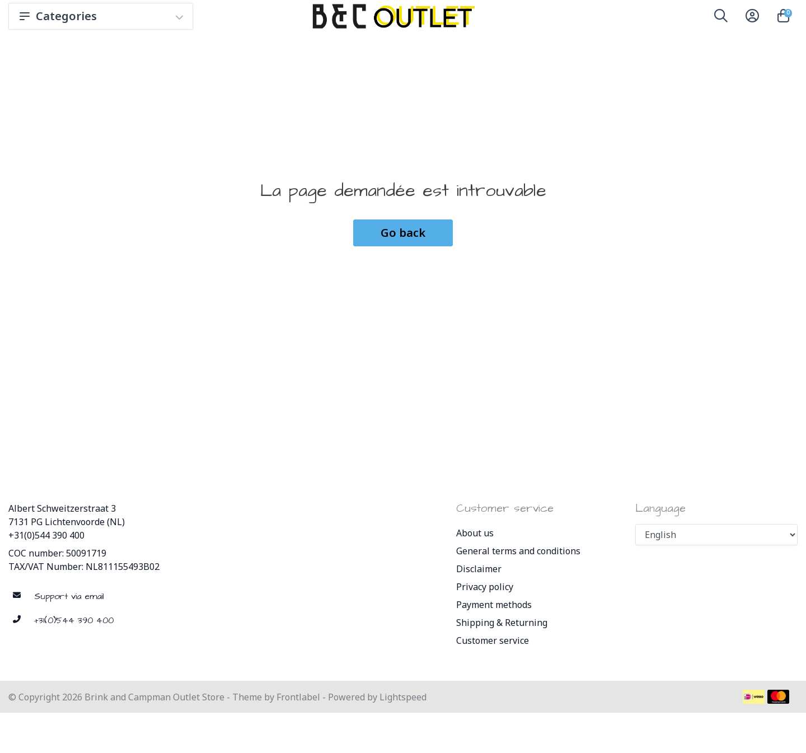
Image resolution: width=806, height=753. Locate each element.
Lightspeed (403, 697)
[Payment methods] (754, 697)
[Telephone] (134, 620)
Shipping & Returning (501, 622)
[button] (721, 18)
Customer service (492, 640)
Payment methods (494, 604)
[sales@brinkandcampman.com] (134, 596)
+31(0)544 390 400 (46, 535)
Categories (101, 16)
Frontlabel (298, 697)
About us (475, 533)
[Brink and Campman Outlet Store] (391, 16)
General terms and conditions (518, 551)
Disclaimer (479, 569)
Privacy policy (484, 587)
